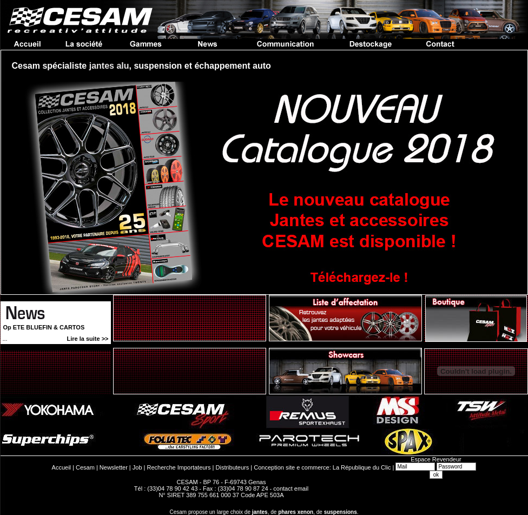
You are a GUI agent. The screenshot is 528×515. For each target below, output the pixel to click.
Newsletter (114, 467)
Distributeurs (232, 467)
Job (137, 467)
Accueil (61, 467)
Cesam (85, 467)
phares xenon (295, 512)
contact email (290, 488)
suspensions (340, 512)
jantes (260, 512)
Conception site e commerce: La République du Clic (322, 467)
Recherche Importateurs (179, 467)
